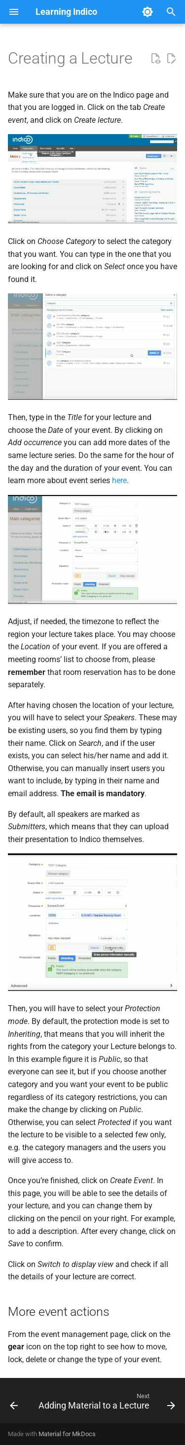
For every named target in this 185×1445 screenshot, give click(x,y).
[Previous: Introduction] (14, 1403)
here (119, 480)
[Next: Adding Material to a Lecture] (106, 1403)
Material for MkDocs (67, 1434)
